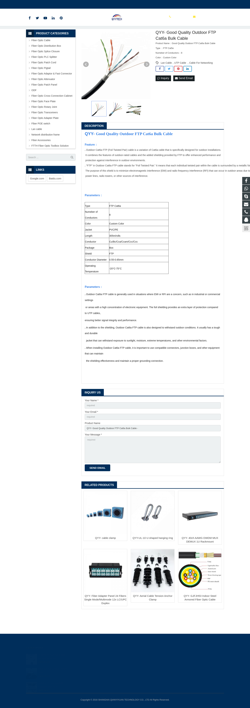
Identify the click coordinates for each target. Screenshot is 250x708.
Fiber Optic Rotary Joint (44, 123)
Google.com (37, 194)
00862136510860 (38, 3)
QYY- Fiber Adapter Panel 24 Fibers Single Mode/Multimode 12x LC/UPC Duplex (105, 620)
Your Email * (91, 428)
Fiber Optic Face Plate (43, 117)
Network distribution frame (45, 150)
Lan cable (36, 145)
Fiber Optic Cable (40, 56)
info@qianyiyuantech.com (67, 3)
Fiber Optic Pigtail (41, 84)
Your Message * (93, 452)
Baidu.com (55, 194)
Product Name (92, 440)
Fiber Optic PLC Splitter (44, 73)
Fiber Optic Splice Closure (45, 67)
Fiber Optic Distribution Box (46, 62)
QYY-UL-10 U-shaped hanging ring (153, 558)
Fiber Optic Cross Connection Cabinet (51, 112)
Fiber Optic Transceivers (44, 128)
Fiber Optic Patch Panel (44, 100)
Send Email (184, 94)
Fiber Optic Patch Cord (43, 78)
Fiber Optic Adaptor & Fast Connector (51, 89)
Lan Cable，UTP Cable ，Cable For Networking (187, 79)
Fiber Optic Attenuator (43, 95)
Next (146, 80)
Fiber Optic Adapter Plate (45, 134)
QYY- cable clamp (105, 558)
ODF (34, 106)
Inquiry (163, 94)
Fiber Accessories (41, 156)
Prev (86, 80)
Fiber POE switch (40, 139)
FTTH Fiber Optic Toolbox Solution (50, 161)
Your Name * (91, 416)
